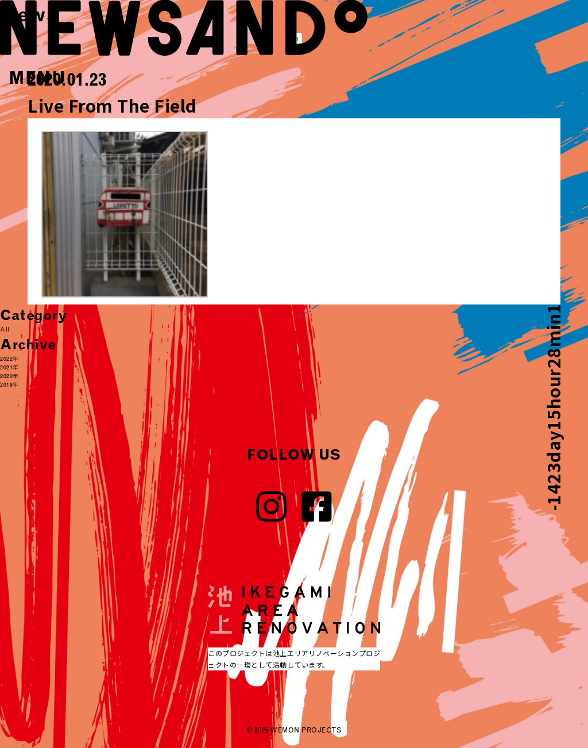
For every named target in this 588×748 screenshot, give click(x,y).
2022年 (9, 359)
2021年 (9, 367)
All (5, 329)
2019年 (9, 384)
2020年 (9, 376)
